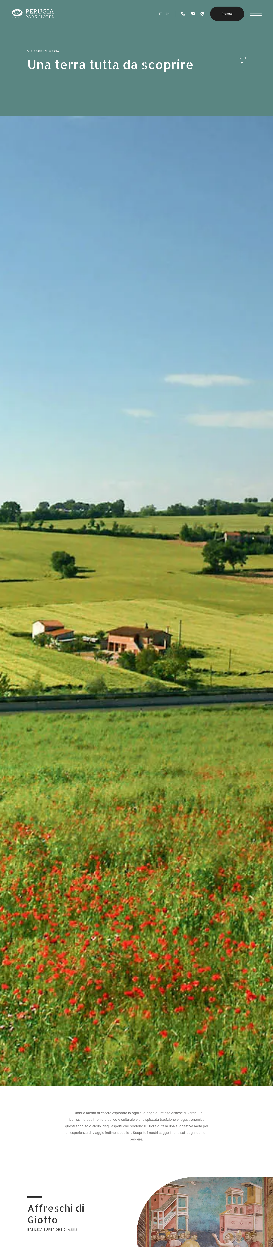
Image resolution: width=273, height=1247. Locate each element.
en (167, 13)
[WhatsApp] (202, 14)
